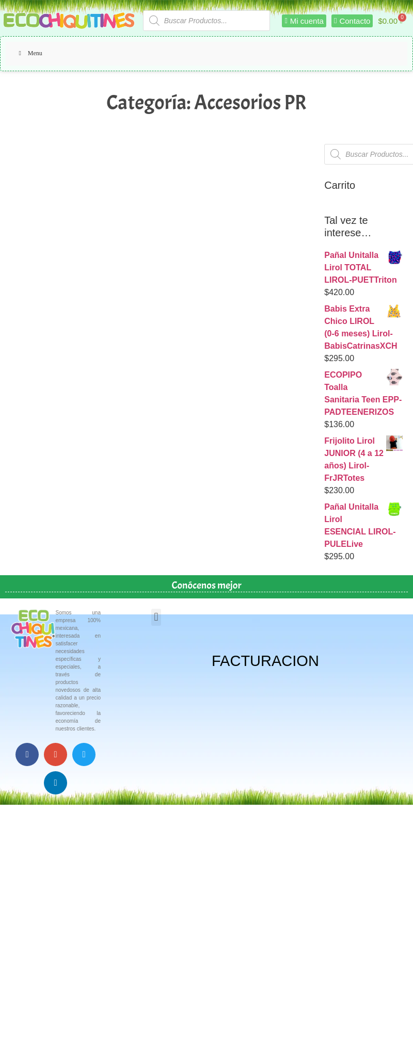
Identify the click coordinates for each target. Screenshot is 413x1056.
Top (388, 1031)
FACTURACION (265, 661)
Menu (29, 53)
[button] (156, 617)
